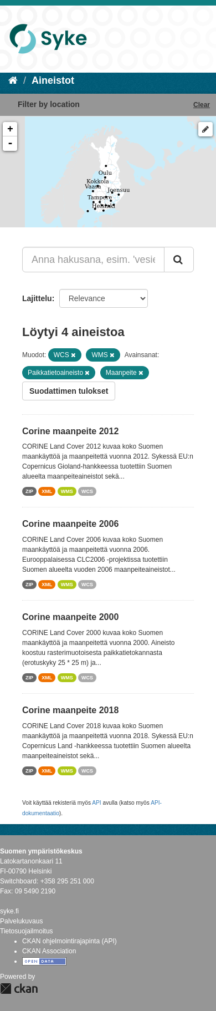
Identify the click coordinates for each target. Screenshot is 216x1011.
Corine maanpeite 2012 (70, 431)
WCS (87, 491)
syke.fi (9, 911)
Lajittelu (37, 298)
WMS (67, 491)
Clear (201, 105)
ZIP (29, 491)
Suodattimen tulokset (68, 391)
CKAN (19, 988)
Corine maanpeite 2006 (70, 524)
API (96, 803)
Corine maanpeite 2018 (70, 710)
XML (47, 491)
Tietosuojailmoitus (26, 931)
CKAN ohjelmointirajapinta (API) (69, 941)
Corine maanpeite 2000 (70, 617)
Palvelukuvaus (21, 921)
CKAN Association (49, 951)
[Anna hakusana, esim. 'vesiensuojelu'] (93, 259)
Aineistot (53, 80)
